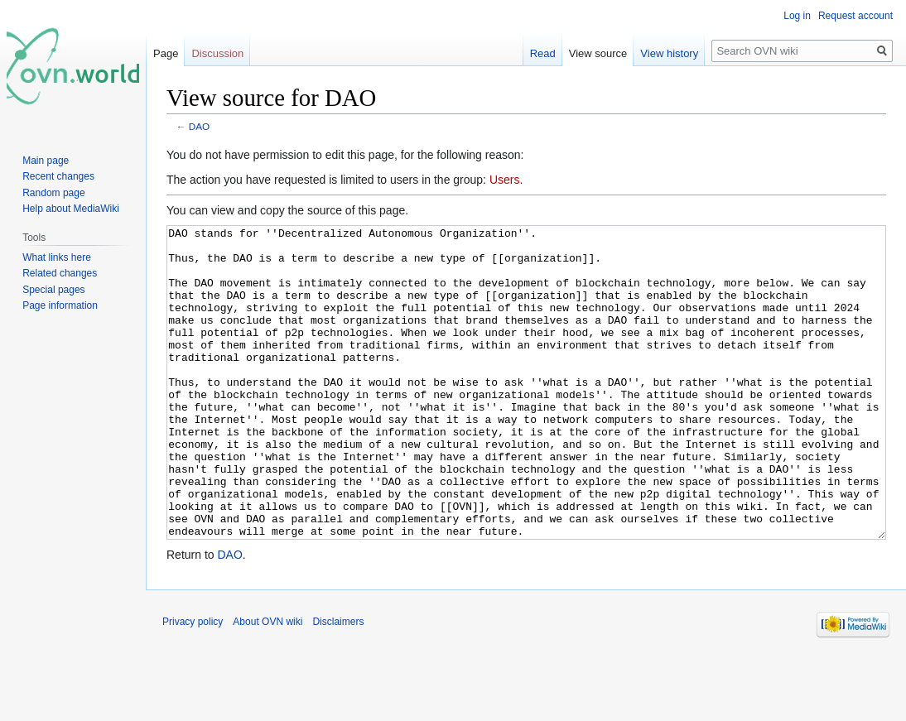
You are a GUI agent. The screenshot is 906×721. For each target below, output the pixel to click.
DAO (199, 126)
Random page (53, 193)
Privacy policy (192, 684)
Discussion (217, 53)
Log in (797, 16)
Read (543, 53)
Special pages (53, 290)
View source (598, 53)
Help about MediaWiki (70, 208)
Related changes (59, 273)
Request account (855, 16)
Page (165, 53)
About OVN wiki (267, 684)
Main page (45, 160)
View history (669, 53)
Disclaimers (338, 684)
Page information (60, 305)
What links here (56, 257)
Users (504, 179)
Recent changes (58, 176)
